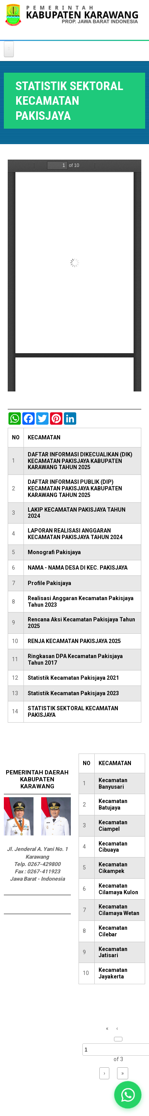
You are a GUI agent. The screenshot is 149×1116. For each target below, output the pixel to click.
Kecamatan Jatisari (113, 952)
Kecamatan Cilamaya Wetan (119, 909)
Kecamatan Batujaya (113, 804)
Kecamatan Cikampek (113, 867)
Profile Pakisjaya (49, 583)
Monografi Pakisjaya (54, 552)
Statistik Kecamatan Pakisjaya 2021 (73, 678)
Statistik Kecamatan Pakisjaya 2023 (73, 693)
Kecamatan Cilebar (113, 931)
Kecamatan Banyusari (113, 783)
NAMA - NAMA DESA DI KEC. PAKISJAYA (77, 568)
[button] (128, 1095)
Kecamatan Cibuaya (113, 846)
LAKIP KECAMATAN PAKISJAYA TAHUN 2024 (77, 513)
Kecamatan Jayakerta (113, 973)
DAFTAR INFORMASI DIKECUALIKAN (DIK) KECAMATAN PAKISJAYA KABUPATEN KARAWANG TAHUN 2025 (80, 461)
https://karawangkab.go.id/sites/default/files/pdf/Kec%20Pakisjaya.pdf (74, 275)
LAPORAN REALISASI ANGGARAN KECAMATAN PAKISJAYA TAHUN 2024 (75, 533)
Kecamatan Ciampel (113, 825)
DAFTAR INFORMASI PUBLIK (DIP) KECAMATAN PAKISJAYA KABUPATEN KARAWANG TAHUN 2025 (75, 488)
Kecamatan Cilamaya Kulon (118, 889)
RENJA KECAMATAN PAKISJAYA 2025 (74, 641)
